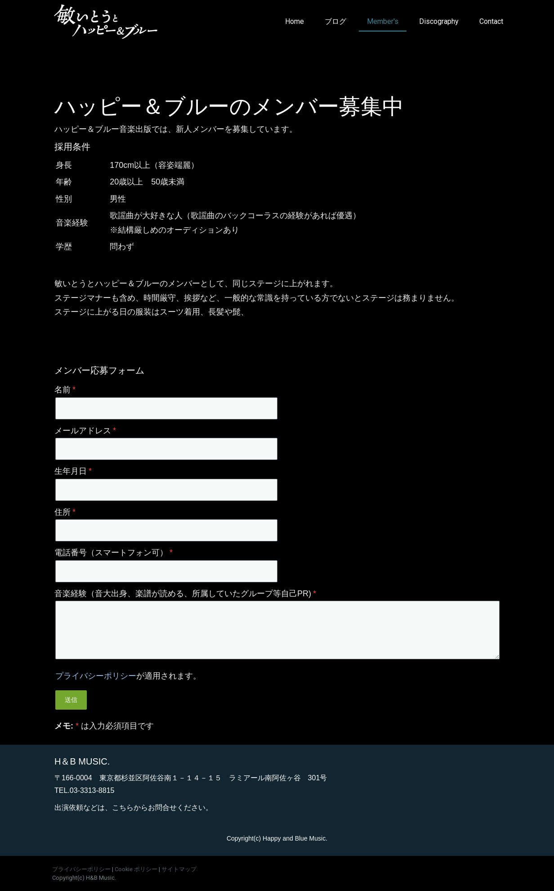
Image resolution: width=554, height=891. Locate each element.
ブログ (335, 21)
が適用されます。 (128, 675)
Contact (491, 21)
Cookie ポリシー (136, 869)
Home (294, 21)
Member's (382, 21)
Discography (439, 21)
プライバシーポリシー (95, 675)
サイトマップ (179, 869)
